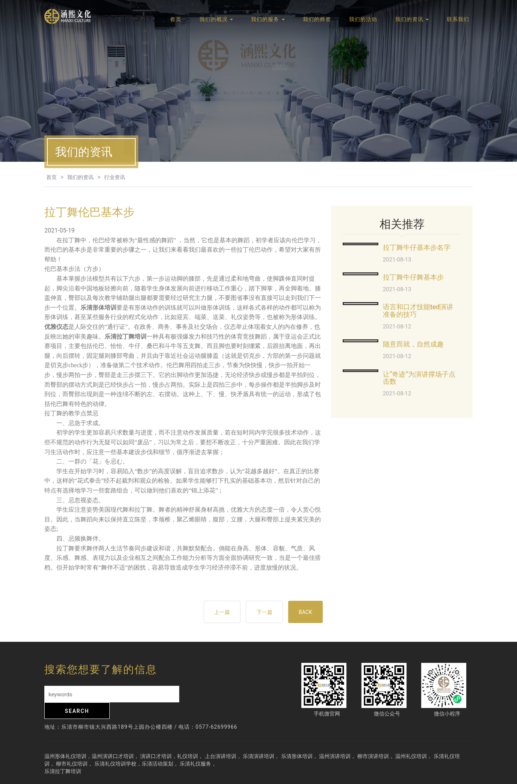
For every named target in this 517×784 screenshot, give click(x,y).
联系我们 (458, 20)
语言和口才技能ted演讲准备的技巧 (418, 310)
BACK (304, 612)
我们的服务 (267, 20)
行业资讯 (114, 177)
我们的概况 (216, 20)
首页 (175, 20)
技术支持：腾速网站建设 (335, 774)
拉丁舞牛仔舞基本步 (413, 277)
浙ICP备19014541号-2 (393, 774)
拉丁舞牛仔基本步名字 (416, 247)
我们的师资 (317, 20)
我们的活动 (363, 20)
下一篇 (261, 612)
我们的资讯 (412, 20)
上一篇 (217, 612)
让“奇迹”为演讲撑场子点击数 (419, 378)
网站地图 (432, 774)
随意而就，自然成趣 (413, 344)
